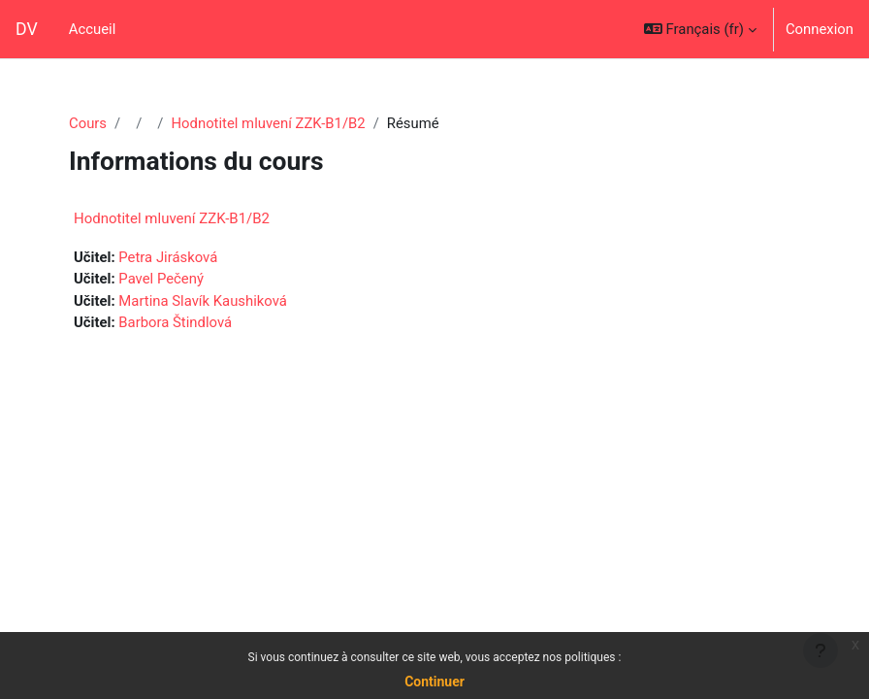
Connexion (819, 29)
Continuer (434, 681)
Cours (88, 123)
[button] (700, 29)
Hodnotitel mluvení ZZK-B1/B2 (268, 123)
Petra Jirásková (167, 257)
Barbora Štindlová (175, 322)
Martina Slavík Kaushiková (202, 301)
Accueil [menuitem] (92, 29)
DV (27, 29)
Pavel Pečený (161, 278)
